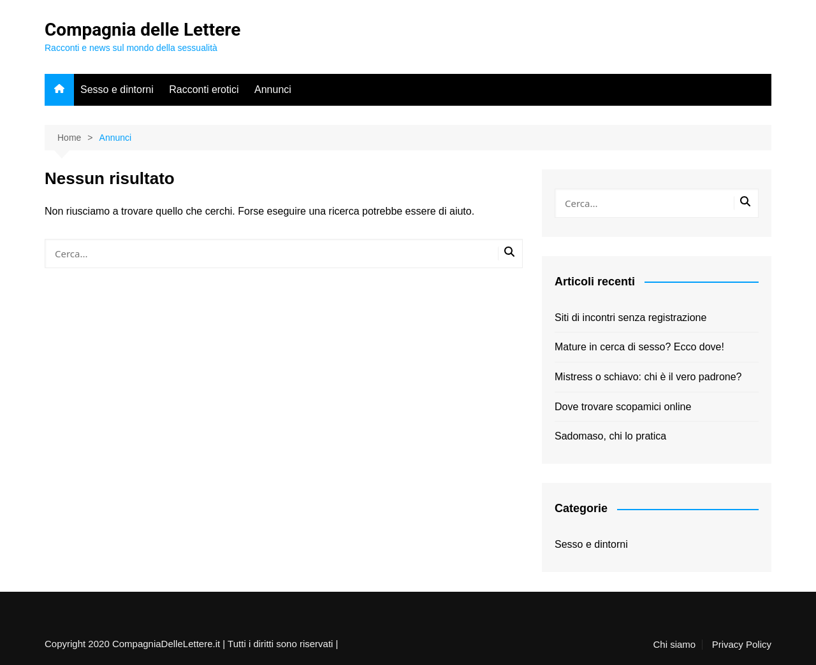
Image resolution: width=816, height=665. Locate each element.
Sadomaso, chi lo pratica (610, 436)
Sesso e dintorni (117, 89)
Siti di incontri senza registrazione (630, 317)
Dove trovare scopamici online (623, 406)
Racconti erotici (203, 89)
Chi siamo (674, 645)
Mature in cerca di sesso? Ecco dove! (639, 346)
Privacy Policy (741, 645)
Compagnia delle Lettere (142, 29)
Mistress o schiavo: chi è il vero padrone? (648, 376)
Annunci (272, 89)
